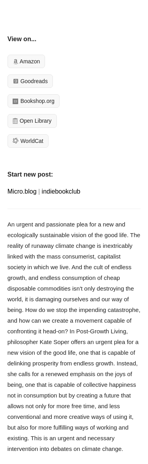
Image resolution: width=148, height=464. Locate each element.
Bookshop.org (33, 101)
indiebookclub (61, 191)
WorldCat (28, 141)
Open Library (32, 121)
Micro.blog (22, 191)
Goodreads (30, 81)
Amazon (26, 61)
